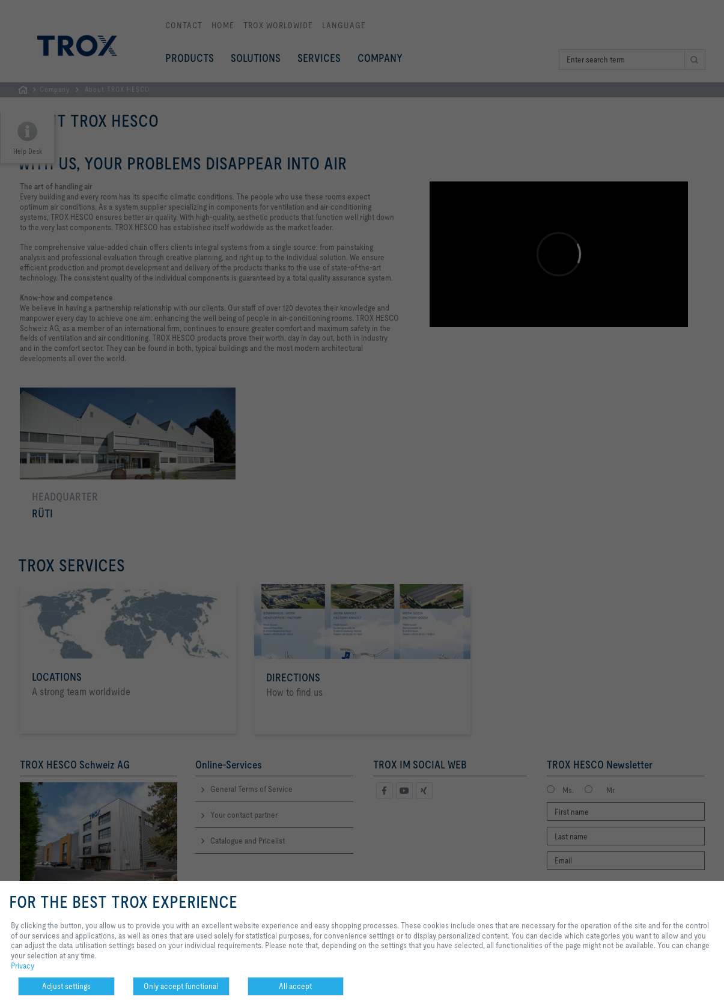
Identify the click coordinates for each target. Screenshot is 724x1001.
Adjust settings (66, 986)
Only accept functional (181, 986)
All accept (295, 986)
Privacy (22, 965)
